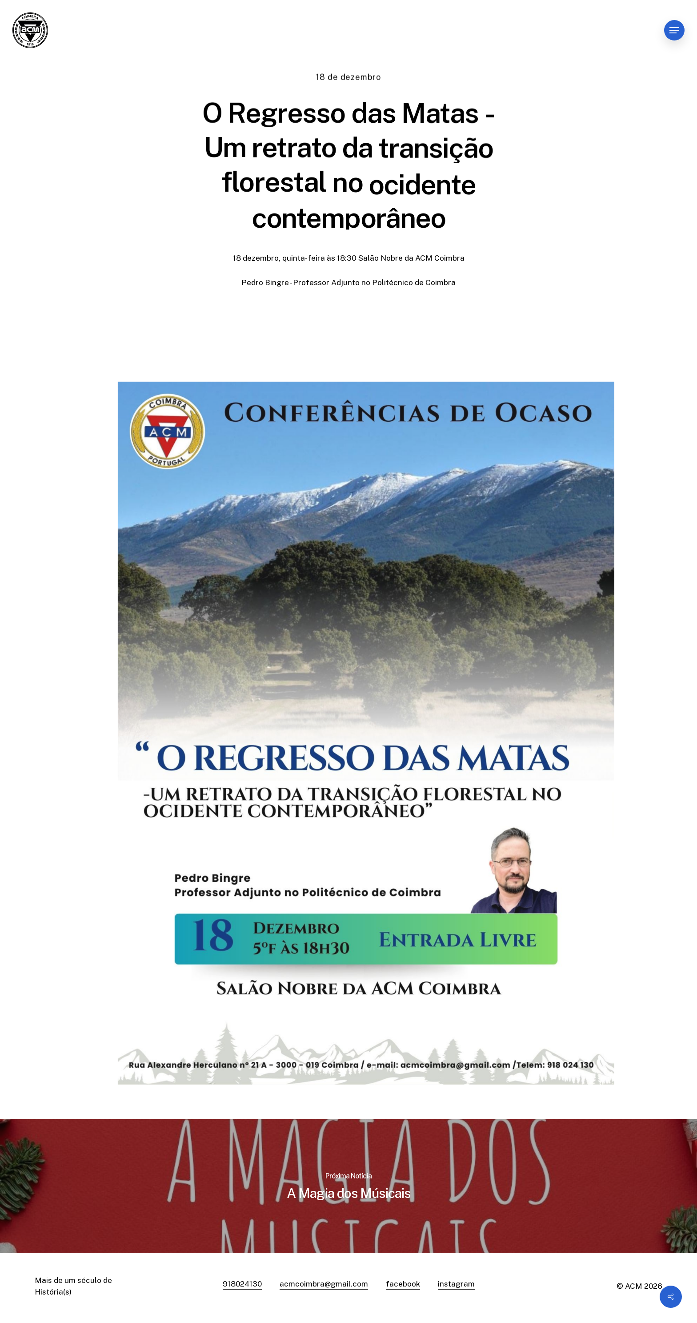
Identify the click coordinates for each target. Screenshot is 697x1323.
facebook (403, 1283)
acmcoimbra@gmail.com (324, 1283)
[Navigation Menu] (674, 30)
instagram (456, 1283)
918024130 (242, 1283)
